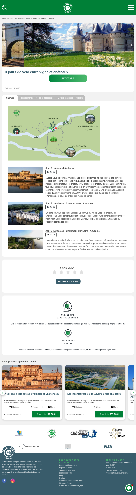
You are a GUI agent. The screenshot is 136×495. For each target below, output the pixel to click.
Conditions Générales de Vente (71, 481)
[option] (68, 45)
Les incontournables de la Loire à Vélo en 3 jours (94, 394)
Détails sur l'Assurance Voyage (71, 486)
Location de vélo (65, 473)
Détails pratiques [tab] (65, 98)
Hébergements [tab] (26, 98)
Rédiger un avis (68, 281)
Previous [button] (4, 46)
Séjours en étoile (65, 468)
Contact (62, 478)
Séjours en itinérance (67, 470)
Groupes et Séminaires (68, 465)
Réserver (68, 78)
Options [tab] (79, 98)
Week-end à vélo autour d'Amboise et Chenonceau (31, 394)
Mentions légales (65, 483)
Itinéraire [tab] (10, 98)
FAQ (61, 476)
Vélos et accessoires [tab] (45, 98)
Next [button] (131, 46)
